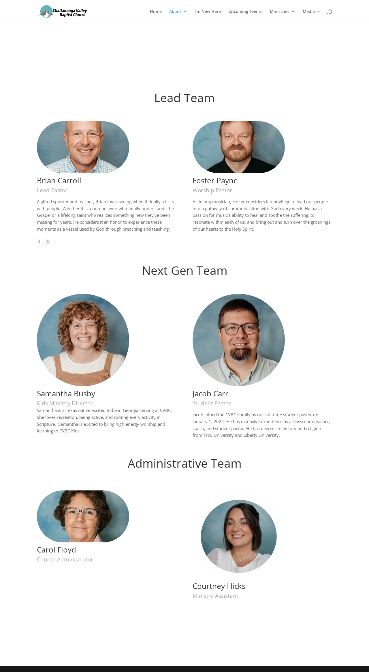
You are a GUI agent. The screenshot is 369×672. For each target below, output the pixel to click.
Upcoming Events (245, 12)
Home (156, 12)
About (175, 12)
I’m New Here (208, 12)
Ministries (279, 12)
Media (309, 12)
